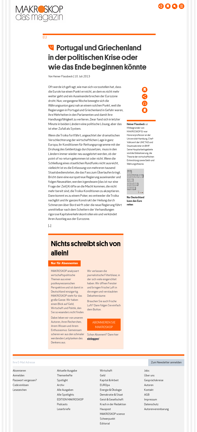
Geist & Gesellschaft (111, 399)
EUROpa (105, 385)
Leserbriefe (63, 409)
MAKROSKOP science (112, 414)
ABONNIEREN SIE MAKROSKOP (103, 325)
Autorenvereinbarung (156, 409)
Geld (102, 375)
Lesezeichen (20, 390)
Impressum (150, 399)
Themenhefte (64, 375)
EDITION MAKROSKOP (70, 399)
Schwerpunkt (107, 419)
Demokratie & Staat (111, 395)
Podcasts (62, 404)
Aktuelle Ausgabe (67, 370)
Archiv (60, 385)
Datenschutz (151, 404)
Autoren (148, 385)
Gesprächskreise (153, 380)
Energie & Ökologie (111, 390)
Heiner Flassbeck (63, 76)
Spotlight (62, 380)
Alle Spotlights (65, 395)
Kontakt (148, 390)
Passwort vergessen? (25, 380)
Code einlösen (21, 385)
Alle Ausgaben (65, 390)
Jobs (146, 370)
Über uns (149, 375)
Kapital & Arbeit (109, 380)
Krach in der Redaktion (113, 404)
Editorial (105, 423)
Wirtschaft (106, 370)
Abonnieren (19, 370)
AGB (146, 395)
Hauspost (105, 409)
